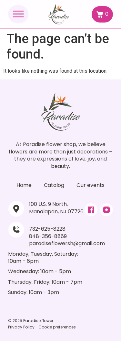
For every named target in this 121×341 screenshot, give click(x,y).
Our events (90, 185)
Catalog (54, 185)
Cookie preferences (57, 327)
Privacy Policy (21, 327)
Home (24, 185)
